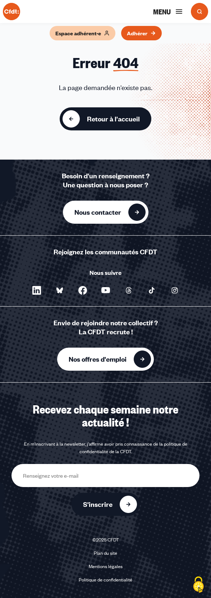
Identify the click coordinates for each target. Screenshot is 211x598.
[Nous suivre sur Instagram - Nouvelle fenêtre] (174, 290)
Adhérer (141, 33)
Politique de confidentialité (105, 579)
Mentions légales (106, 566)
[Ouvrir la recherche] (199, 11)
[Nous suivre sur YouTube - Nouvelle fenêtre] (105, 290)
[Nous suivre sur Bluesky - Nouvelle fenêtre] (59, 290)
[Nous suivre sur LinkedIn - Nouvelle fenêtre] (36, 290)
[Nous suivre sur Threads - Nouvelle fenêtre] (128, 290)
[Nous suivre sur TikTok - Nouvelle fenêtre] (151, 290)
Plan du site (105, 553)
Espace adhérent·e (82, 33)
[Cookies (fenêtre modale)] (198, 585)
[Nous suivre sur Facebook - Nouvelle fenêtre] (82, 290)
